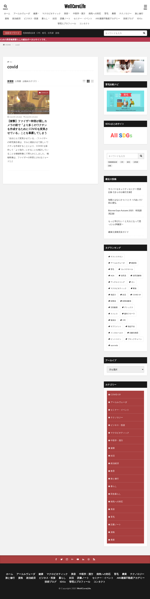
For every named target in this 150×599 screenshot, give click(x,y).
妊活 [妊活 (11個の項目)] (124, 295)
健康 (35, 13)
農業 (114, 13)
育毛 (106, 13)
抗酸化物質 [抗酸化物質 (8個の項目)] (133, 333)
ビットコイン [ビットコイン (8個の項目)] (116, 339)
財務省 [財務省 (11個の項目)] (113, 301)
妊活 (55, 18)
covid (17, 45)
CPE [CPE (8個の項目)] (124, 320)
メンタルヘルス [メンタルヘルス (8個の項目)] (117, 333)
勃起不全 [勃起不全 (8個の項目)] (131, 326)
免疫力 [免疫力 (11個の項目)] (113, 295)
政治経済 (16, 18)
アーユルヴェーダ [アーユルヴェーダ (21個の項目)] (118, 263)
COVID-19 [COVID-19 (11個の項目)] (137, 295)
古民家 (51, 33)
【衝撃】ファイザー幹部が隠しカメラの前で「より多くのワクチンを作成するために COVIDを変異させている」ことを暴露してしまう (27, 126)
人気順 (18, 81)
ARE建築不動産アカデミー (108, 18)
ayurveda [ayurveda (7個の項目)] (114, 345)
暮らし (45, 18)
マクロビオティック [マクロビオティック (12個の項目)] (118, 288)
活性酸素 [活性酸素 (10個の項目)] (114, 307)
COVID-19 (44, 92)
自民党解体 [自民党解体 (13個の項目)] (137, 275)
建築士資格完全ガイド (118, 232)
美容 (66, 13)
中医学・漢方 (79, 13)
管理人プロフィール (67, 23)
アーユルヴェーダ (21, 13)
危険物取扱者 (29, 33)
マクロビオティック (51, 13)
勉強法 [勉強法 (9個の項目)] (113, 320)
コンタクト (84, 23)
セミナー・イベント (83, 18)
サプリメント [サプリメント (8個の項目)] (116, 326)
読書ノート (65, 18)
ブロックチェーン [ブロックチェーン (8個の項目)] (135, 339)
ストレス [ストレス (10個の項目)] (114, 314)
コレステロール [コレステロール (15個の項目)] (127, 269)
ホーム (7, 13)
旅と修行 (139, 13)
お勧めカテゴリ (30, 81)
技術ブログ (128, 18)
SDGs (139, 18)
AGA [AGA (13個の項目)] (112, 275)
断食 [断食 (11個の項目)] (135, 288)
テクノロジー (125, 13)
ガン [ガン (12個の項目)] (133, 282)
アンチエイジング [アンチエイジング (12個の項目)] (118, 282)
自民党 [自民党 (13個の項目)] (123, 275)
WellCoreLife (75, 6)
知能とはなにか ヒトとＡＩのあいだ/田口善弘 (125, 201)
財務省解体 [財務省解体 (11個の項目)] (126, 301)
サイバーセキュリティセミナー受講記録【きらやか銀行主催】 (124, 190)
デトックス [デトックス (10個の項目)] (128, 307)
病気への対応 (95, 13)
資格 (7, 18)
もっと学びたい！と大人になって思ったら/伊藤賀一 (124, 222)
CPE (39, 33)
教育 (113, 471)
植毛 (44, 33)
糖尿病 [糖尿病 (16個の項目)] (134, 263)
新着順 (10, 81)
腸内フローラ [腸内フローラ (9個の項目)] (129, 314)
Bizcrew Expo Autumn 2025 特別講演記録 (125, 212)
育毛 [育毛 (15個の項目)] (112, 269)
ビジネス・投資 (31, 18)
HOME (8, 45)
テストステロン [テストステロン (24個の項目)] (117, 256)
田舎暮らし (116, 494)
